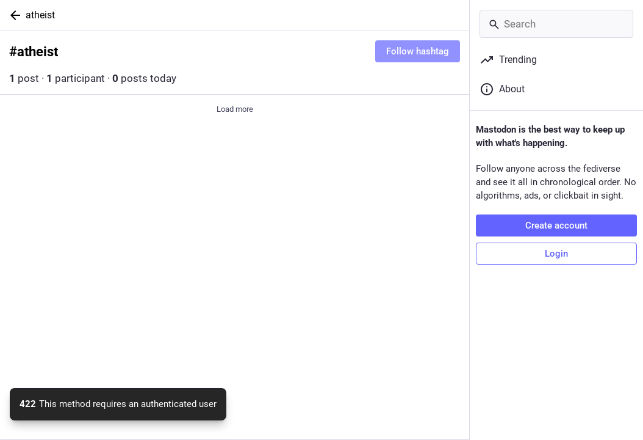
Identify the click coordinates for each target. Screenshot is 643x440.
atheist (40, 15)
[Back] (13, 15)
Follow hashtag (417, 51)
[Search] (556, 24)
